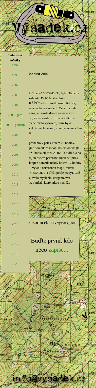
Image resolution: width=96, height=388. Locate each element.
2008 (15, 154)
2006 (15, 135)
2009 (15, 164)
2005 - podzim (15, 125)
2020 (15, 264)
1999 (15, 75)
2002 (15, 85)
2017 (15, 244)
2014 (15, 214)
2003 (15, 95)
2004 (15, 105)
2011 (15, 184)
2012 (15, 194)
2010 (15, 174)
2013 (15, 204)
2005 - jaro (15, 115)
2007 (15, 144)
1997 (15, 65)
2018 (15, 254)
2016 (15, 234)
